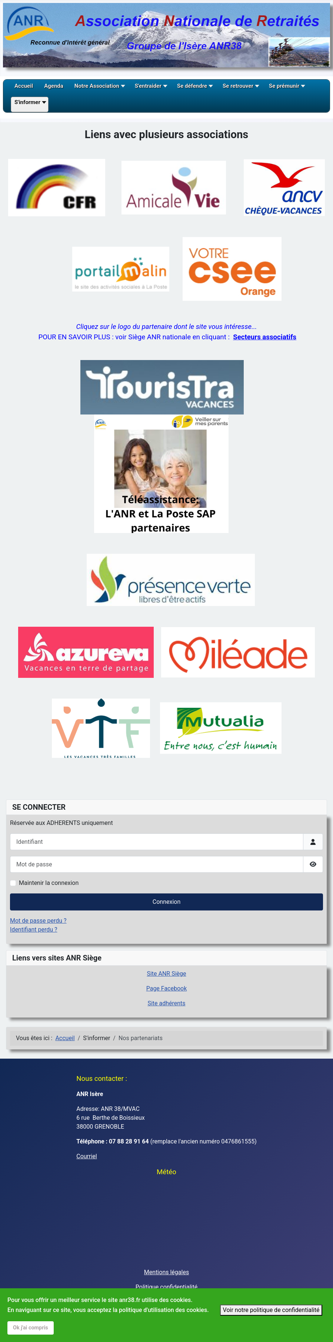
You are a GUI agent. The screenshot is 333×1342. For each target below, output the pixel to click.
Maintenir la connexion (49, 882)
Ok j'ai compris (30, 1328)
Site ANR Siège (166, 973)
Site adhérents (166, 1003)
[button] (99, 88)
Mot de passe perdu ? (38, 920)
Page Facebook (166, 988)
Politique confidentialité (166, 1287)
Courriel (86, 1156)
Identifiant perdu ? (33, 929)
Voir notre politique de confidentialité (271, 1309)
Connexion (166, 901)
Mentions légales (166, 1272)
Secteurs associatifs (264, 337)
